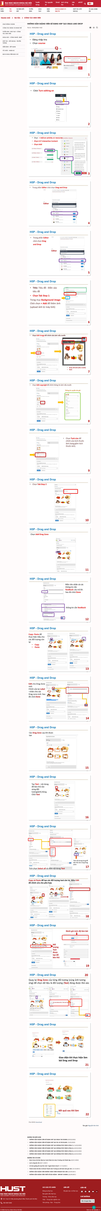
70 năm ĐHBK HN (93, 10)
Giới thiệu (2, 10)
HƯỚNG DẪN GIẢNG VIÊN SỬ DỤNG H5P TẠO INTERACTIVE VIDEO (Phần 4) (51, 1154)
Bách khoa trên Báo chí (10, 54)
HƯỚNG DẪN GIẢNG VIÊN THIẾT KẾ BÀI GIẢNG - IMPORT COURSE (48, 1174)
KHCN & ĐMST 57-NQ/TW (60, 10)
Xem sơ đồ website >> (93, 1210)
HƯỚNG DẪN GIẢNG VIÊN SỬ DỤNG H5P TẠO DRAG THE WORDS (48, 1139)
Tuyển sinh (31, 10)
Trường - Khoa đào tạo (50, 1196)
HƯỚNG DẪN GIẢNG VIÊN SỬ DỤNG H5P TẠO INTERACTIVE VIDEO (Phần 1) (51, 1145)
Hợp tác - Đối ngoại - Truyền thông (12, 42)
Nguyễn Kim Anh (93, 1125)
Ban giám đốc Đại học (49, 1193)
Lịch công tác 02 (34, 1163)
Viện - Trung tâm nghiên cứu (51, 1199)
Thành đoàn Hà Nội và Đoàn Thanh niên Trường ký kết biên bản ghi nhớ (50, 1168)
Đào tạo (40, 10)
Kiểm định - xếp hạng (9, 46)
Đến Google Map (88, 1201)
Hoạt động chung (9, 24)
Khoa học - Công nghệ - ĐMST (12, 37)
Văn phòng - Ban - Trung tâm (51, 1202)
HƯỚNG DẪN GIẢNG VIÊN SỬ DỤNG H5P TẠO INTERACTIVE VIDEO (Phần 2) (51, 1148)
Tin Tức (10, 10)
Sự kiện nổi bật (20, 10)
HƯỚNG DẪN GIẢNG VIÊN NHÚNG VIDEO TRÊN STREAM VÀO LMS (48, 1171)
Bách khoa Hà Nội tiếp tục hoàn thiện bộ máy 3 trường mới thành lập (50, 1160)
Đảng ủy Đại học (48, 1191)
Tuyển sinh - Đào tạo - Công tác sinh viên (12, 32)
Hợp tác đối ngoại (77, 10)
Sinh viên (48, 10)
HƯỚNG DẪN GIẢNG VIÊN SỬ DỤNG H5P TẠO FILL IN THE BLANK (48, 1142)
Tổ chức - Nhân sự (8, 50)
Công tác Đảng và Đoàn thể (12, 28)
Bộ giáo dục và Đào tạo (71, 1191)
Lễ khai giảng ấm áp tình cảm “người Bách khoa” (44, 1166)
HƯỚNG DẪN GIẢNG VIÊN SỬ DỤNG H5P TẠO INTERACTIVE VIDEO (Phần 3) (51, 1151)
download (39, 1122)
